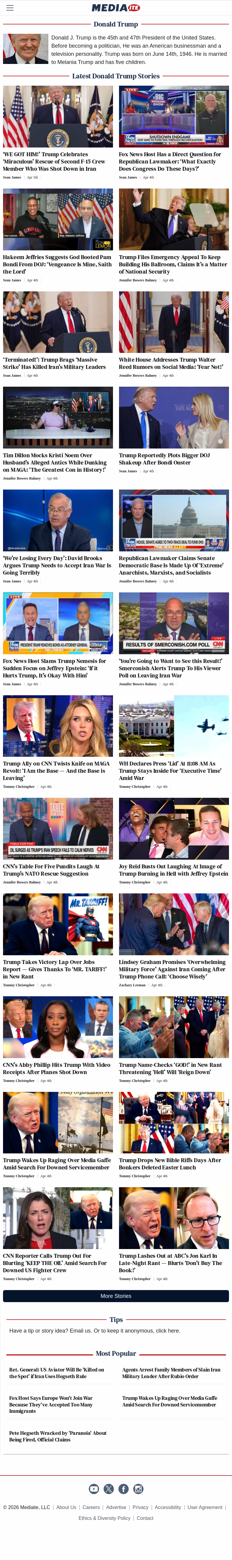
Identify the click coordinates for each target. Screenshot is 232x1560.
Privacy (140, 1507)
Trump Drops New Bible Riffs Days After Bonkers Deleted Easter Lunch (170, 1164)
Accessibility (168, 1507)
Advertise (116, 1507)
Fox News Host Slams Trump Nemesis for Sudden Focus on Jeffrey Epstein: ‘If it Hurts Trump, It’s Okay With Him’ (54, 668)
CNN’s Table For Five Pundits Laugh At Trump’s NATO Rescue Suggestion (51, 870)
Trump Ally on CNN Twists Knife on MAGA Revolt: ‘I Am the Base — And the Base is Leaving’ (56, 770)
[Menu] (13, 7)
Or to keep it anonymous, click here (136, 1331)
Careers (91, 1507)
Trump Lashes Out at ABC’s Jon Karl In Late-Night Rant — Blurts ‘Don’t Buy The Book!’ (170, 1262)
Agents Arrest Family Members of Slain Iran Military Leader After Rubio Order (171, 1373)
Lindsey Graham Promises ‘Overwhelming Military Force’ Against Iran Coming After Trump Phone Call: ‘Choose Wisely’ (172, 969)
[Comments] (42, 177)
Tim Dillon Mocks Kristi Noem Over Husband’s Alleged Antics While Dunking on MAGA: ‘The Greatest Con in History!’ (55, 462)
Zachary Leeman (132, 985)
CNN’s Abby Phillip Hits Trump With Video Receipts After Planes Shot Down (56, 1068)
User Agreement (205, 1507)
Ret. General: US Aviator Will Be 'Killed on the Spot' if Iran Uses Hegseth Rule (56, 1373)
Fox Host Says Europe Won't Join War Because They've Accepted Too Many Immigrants (51, 1404)
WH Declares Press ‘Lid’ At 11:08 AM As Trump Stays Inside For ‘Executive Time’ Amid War (170, 770)
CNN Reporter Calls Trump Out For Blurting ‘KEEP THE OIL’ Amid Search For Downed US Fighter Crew (55, 1262)
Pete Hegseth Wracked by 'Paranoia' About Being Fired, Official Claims (58, 1436)
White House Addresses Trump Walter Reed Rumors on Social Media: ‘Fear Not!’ (171, 363)
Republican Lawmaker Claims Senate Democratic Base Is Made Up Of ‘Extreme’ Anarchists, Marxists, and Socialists (171, 565)
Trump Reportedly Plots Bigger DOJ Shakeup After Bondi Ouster (164, 459)
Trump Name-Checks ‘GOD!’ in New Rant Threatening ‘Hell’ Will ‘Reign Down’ (170, 1068)
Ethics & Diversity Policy (104, 1518)
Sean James (12, 177)
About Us (66, 1507)
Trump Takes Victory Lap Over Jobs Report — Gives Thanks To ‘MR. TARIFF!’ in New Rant (55, 969)
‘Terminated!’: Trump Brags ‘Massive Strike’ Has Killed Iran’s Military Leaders (54, 363)
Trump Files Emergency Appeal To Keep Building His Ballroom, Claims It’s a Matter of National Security (173, 264)
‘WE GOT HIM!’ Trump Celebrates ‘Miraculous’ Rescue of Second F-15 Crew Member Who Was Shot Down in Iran (54, 161)
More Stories (116, 1296)
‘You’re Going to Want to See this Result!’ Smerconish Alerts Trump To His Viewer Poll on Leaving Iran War (171, 668)
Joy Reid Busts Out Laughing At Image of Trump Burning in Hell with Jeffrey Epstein (174, 870)
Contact (145, 1518)
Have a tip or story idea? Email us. (50, 1331)
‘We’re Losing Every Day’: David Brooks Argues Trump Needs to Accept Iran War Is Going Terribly (57, 565)
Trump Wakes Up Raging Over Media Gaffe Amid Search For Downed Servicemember (57, 1164)
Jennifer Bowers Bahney (138, 280)
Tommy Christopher (19, 787)
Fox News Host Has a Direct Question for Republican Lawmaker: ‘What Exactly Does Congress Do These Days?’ (170, 161)
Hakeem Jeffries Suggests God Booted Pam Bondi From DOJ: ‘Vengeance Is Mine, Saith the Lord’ (57, 264)
